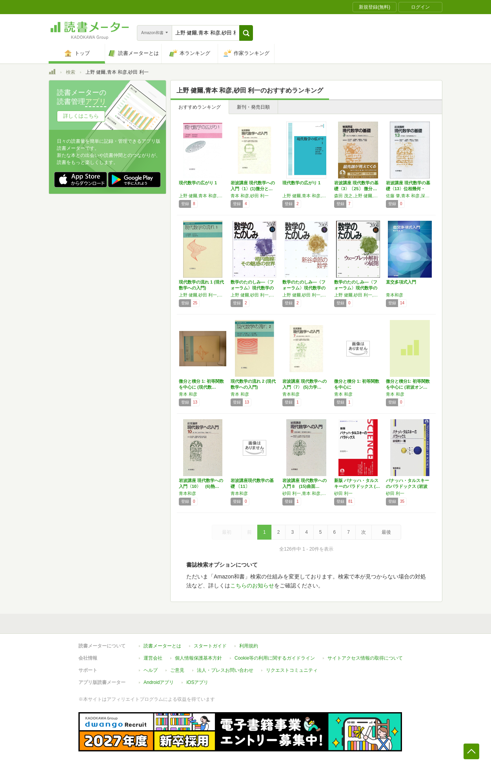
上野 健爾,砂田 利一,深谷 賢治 (203, 295)
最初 (226, 532)
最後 (386, 532)
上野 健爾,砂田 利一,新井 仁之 (254, 295)
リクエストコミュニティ (292, 670)
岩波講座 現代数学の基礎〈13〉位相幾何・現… (408, 188)
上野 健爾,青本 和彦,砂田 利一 (203, 195)
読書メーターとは (162, 646)
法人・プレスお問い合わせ (225, 670)
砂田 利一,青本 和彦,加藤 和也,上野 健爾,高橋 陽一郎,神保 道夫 (306, 493)
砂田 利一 (343, 493)
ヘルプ (151, 670)
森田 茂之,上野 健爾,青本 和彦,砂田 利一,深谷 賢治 (358, 195)
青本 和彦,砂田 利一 (250, 195)
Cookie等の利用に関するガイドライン (275, 658)
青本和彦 (394, 295)
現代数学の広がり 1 (198, 182)
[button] (246, 33)
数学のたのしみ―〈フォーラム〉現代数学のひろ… (252, 288)
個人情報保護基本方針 (198, 658)
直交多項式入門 (401, 282)
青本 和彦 (188, 394)
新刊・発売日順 (253, 107)
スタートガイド (210, 646)
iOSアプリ (197, 682)
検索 (70, 72)
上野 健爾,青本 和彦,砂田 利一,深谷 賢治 (306, 195)
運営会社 (153, 658)
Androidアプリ (159, 682)
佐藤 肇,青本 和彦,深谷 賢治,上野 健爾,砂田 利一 (410, 195)
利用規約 (248, 646)
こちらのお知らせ (252, 585)
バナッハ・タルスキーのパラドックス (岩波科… (407, 486)
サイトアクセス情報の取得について (365, 658)
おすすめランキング (199, 107)
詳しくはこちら (81, 116)
